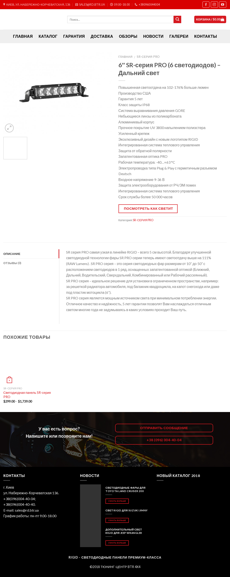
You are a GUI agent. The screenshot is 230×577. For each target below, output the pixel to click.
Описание (11, 254)
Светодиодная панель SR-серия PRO (27, 395)
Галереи (178, 36)
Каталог (48, 36)
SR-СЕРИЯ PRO (148, 56)
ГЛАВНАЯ (23, 36)
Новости (153, 36)
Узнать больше (117, 501)
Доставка (102, 36)
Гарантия (74, 36)
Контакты (205, 36)
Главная (125, 56)
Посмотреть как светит (148, 208)
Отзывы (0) (12, 263)
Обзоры (128, 36)
